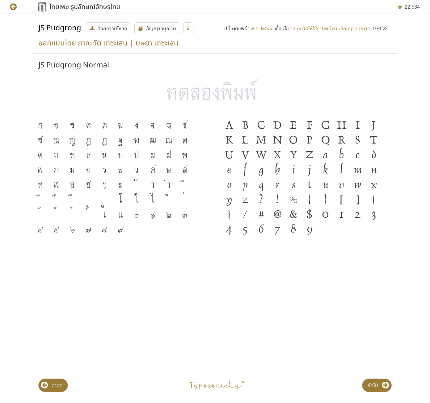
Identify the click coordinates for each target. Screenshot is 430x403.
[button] (18, 7)
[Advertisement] (91, 317)
